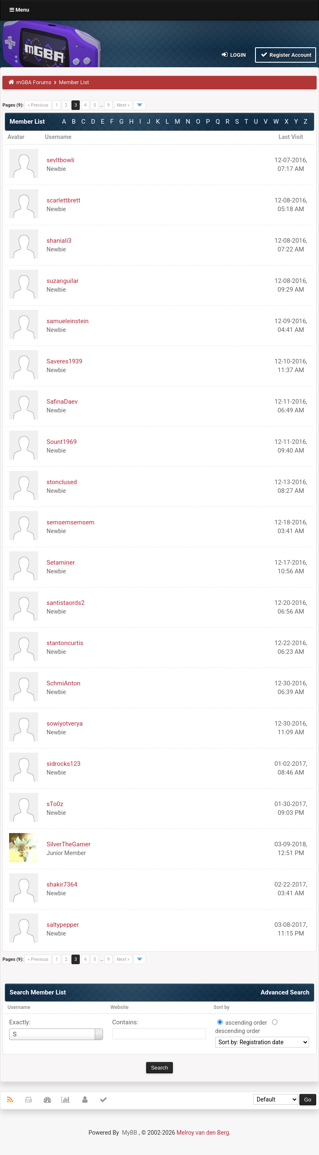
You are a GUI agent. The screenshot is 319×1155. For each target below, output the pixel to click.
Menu (19, 10)
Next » (123, 105)
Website (119, 1007)
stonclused (62, 482)
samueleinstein (67, 321)
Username (18, 1007)
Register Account (286, 54)
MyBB (129, 1132)
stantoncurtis (65, 643)
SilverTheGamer (69, 844)
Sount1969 (62, 442)
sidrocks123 (64, 764)
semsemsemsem (70, 522)
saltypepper (63, 924)
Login (233, 54)
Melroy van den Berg (203, 1132)
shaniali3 (59, 240)
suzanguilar (63, 281)
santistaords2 (66, 603)
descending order (237, 1031)
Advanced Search (285, 992)
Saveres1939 (64, 361)
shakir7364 (62, 884)
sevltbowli (60, 160)
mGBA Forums (34, 82)
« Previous (37, 105)
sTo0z (55, 804)
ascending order (246, 1022)
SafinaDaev (62, 401)
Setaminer (61, 562)
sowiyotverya (65, 723)
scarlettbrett (63, 200)
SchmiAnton (64, 683)
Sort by (221, 1007)
